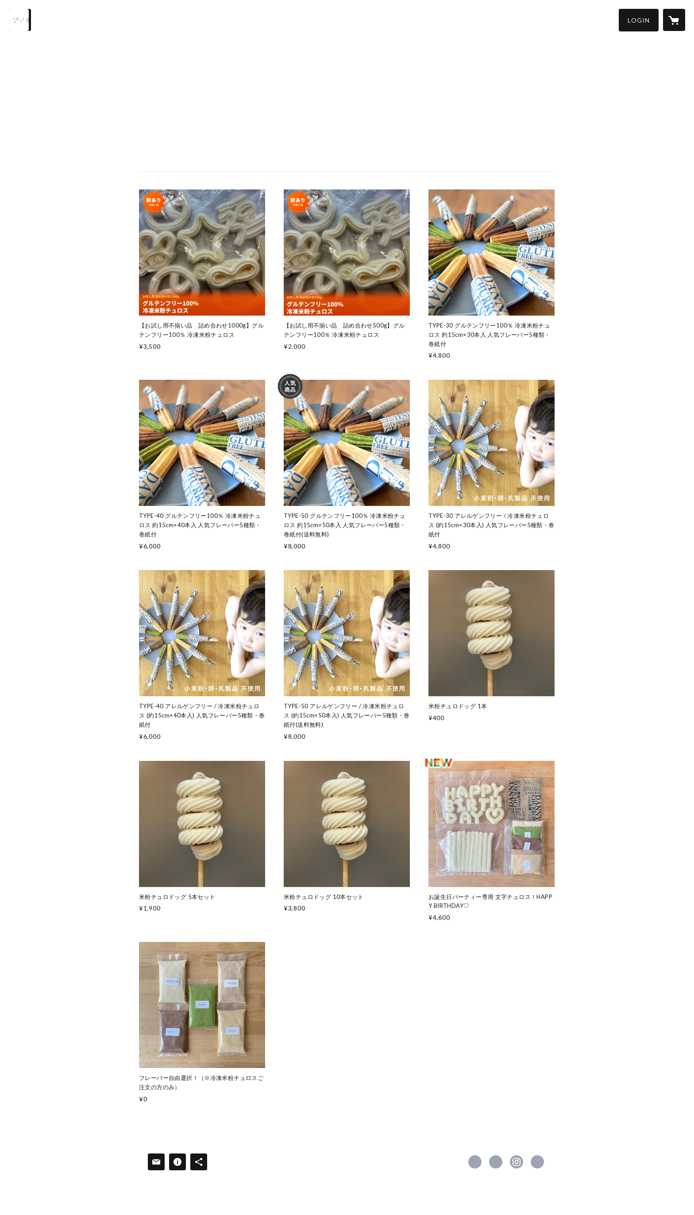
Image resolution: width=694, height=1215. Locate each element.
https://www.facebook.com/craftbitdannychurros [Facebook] (475, 1162)
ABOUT (184, 19)
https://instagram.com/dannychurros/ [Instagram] (516, 1162)
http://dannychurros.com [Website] (537, 1162)
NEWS (218, 19)
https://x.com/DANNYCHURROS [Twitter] (495, 1162)
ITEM (101, 19)
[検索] (20, 20)
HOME (70, 19)
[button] (639, 20)
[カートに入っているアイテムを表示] (674, 20)
